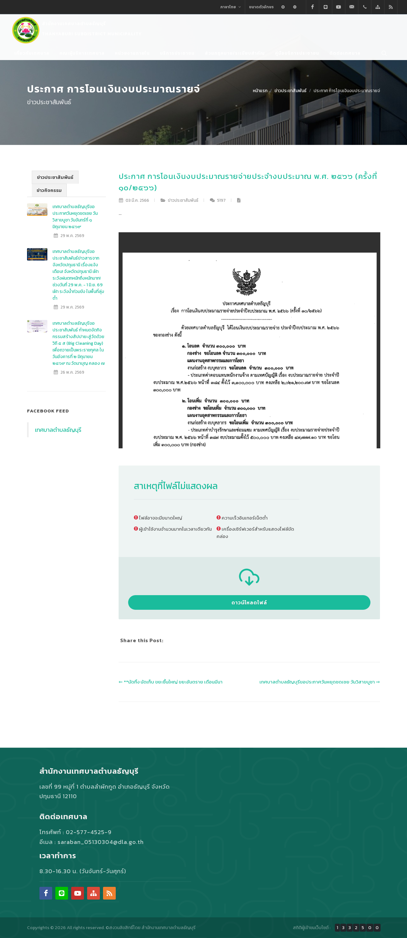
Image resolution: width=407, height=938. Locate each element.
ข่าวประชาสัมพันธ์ (290, 90)
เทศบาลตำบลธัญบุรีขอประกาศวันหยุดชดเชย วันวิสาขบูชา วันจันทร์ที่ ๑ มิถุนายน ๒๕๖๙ (75, 216)
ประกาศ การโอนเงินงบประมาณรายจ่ (347, 90)
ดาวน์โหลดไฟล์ (249, 602)
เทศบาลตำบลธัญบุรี (58, 429)
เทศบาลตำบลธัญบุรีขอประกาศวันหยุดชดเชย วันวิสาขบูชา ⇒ (319, 681)
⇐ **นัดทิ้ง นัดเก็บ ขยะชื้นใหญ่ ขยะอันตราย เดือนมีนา (171, 681)
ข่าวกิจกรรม (49, 190)
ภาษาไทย (230, 7)
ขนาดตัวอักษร (261, 7)
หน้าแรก (260, 90)
